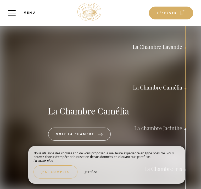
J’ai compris (55, 172)
